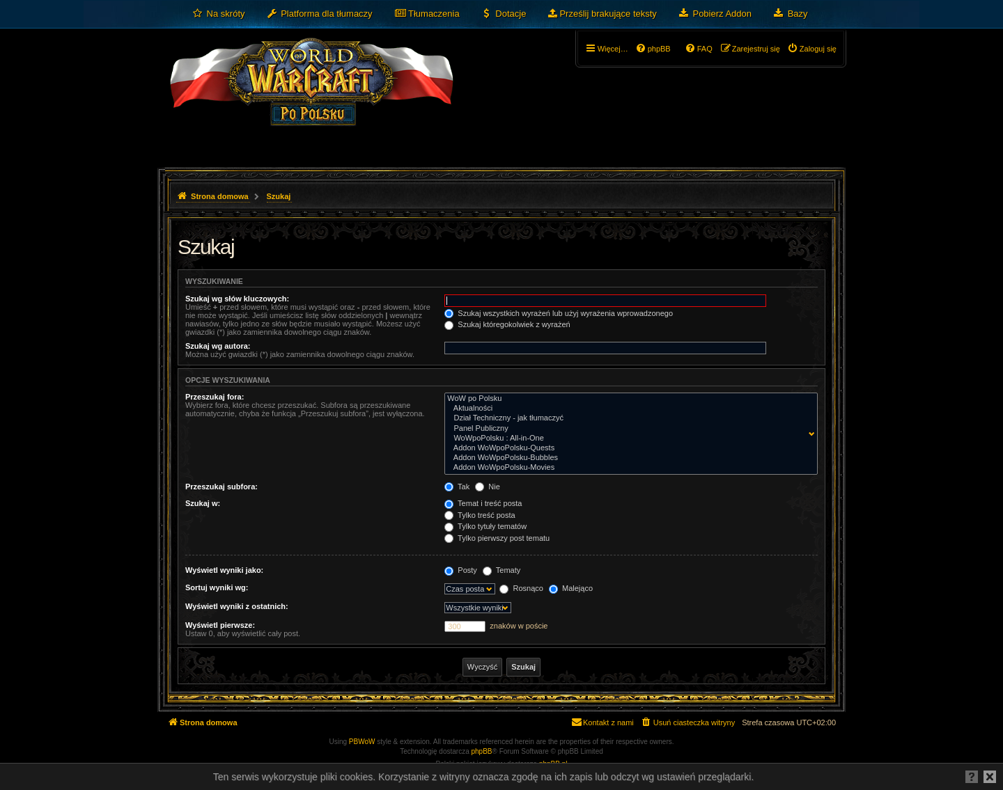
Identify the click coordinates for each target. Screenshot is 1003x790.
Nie (487, 486)
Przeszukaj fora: (214, 397)
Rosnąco (521, 588)
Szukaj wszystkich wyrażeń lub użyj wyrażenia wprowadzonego (558, 313)
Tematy (501, 570)
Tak (456, 486)
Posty (460, 570)
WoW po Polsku (628, 399)
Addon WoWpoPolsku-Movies (628, 468)
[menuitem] (218, 14)
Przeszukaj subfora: (221, 486)
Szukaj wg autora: (218, 346)
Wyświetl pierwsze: (220, 625)
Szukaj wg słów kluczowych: (237, 298)
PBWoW (362, 741)
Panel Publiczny (628, 429)
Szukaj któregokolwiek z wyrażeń (507, 324)
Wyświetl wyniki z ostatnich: (236, 606)
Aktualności (628, 408)
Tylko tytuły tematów (485, 526)
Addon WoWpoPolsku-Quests (628, 448)
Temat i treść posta (483, 503)
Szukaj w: (202, 503)
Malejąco (571, 588)
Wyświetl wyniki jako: (224, 570)
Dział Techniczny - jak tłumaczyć (628, 418)
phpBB (482, 751)
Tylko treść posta (479, 515)
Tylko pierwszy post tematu (497, 538)
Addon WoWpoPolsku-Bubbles (628, 458)
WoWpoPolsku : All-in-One (628, 438)
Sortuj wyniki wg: (216, 587)
